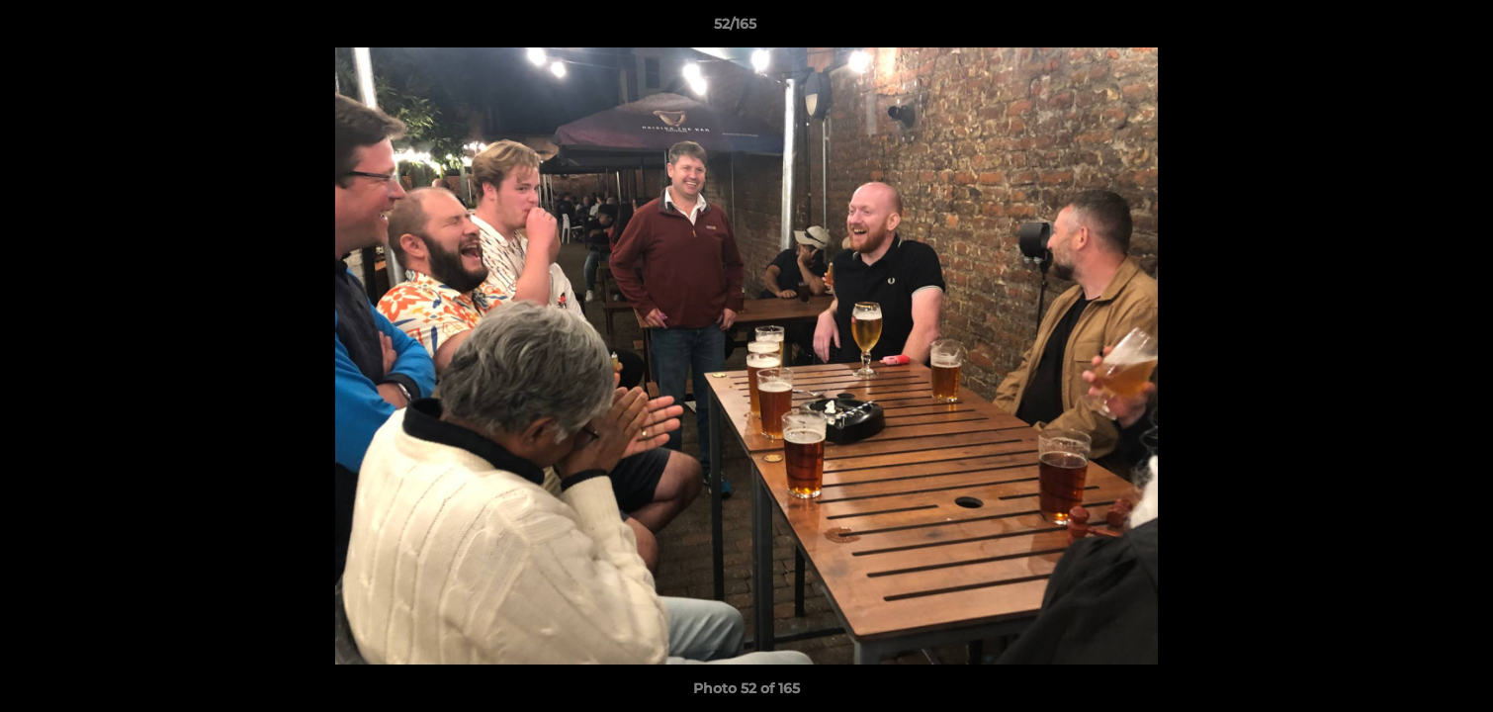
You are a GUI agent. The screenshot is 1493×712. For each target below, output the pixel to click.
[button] (1410, 29)
